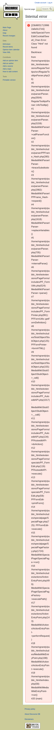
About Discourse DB (32, 714)
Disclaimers (29, 719)
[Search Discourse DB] (47, 9)
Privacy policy (30, 709)
